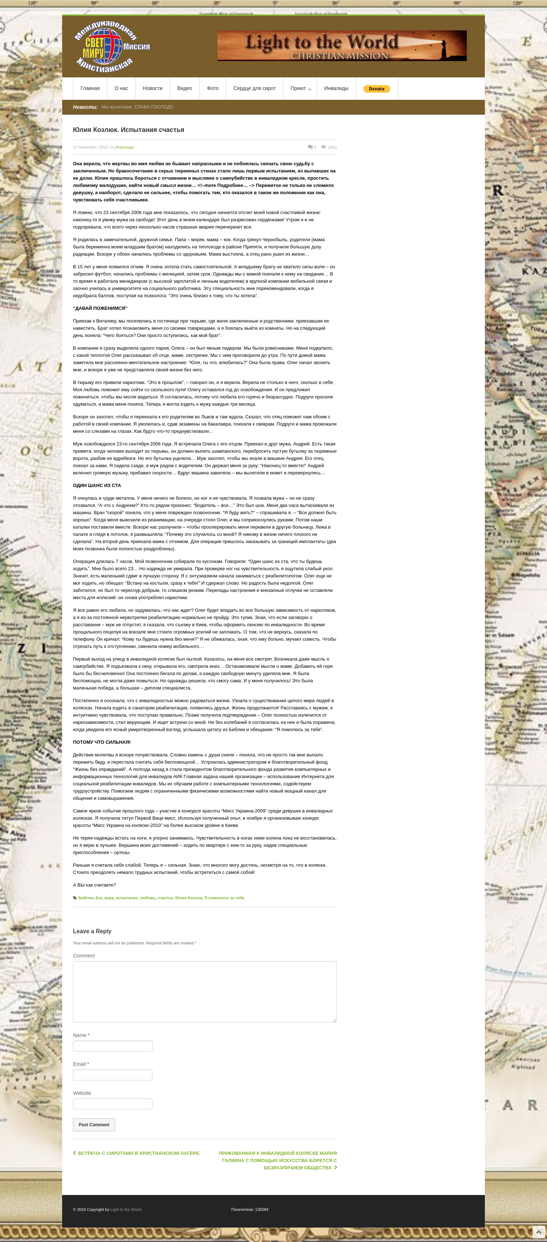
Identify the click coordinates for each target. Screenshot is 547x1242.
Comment (84, 956)
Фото (213, 88)
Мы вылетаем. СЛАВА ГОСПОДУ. (138, 107)
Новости (153, 88)
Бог (99, 898)
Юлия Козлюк (188, 898)
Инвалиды (336, 88)
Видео (184, 88)
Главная (90, 88)
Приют (300, 88)
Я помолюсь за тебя (224, 898)
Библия (85, 898)
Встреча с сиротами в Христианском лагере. (137, 1153)
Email (81, 1064)
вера (109, 898)
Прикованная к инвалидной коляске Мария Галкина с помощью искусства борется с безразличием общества (278, 1160)
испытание (127, 898)
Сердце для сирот (254, 88)
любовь (147, 898)
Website (82, 1093)
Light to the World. (127, 1209)
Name (81, 1035)
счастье (165, 898)
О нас (121, 88)
